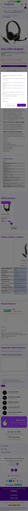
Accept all (21, 105)
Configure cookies (11, 105)
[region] (14, 90)
